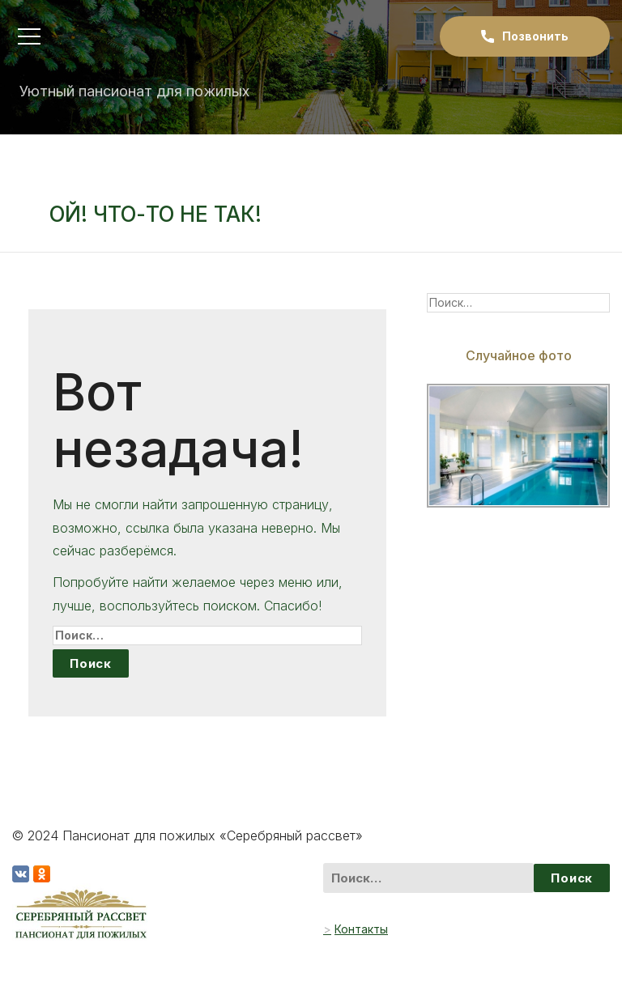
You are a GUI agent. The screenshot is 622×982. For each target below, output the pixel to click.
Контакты (361, 929)
